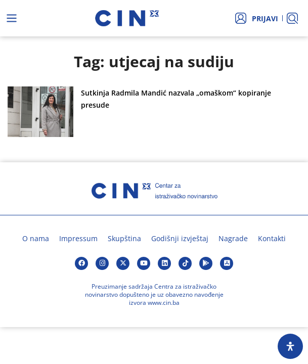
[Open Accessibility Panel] (290, 346)
